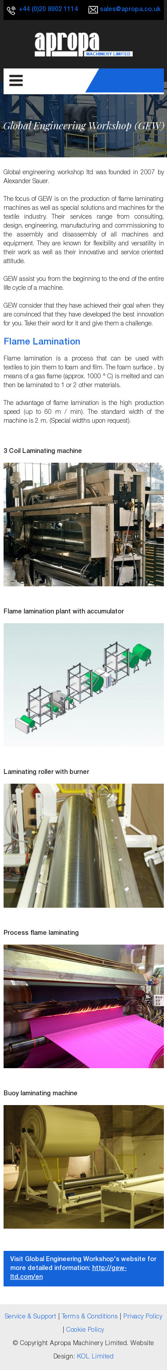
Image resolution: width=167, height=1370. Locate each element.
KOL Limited (95, 1357)
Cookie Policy (85, 1330)
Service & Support (31, 1317)
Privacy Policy (142, 1317)
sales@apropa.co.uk (130, 10)
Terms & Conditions (90, 1317)
